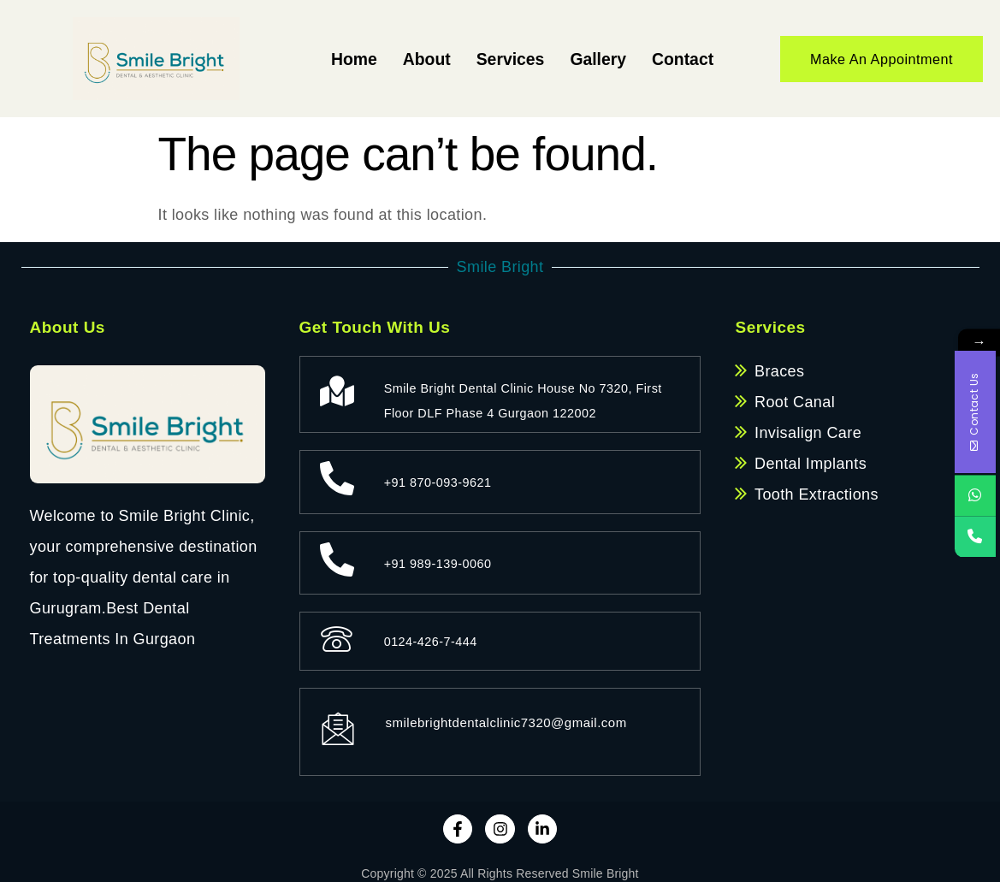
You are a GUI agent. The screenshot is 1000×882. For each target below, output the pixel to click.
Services (493, 58)
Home (324, 58)
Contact (679, 58)
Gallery (587, 58)
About (402, 58)
